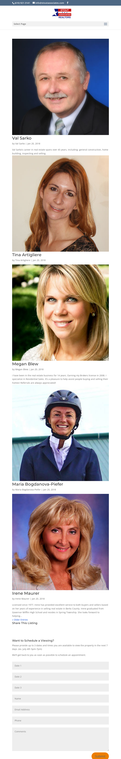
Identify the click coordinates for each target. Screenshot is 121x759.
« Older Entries (20, 619)
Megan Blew (25, 363)
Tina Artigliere (26, 254)
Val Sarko (22, 138)
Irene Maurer (25, 593)
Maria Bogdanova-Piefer (37, 484)
